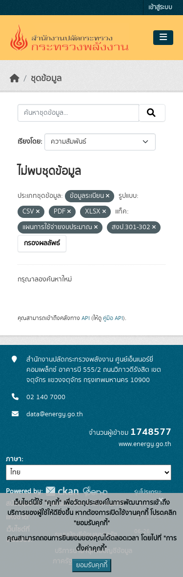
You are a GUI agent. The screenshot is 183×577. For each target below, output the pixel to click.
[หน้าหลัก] (15, 78)
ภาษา (13, 459)
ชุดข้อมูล (46, 78)
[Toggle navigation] (163, 37)
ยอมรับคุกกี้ (91, 565)
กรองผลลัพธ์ (42, 243)
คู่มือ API (113, 318)
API (85, 318)
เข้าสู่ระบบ (160, 7)
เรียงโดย (29, 142)
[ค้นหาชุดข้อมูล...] (78, 113)
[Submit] (152, 113)
